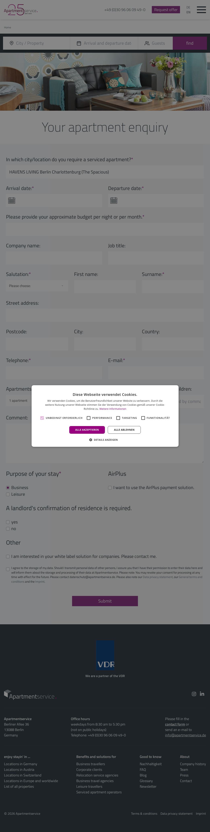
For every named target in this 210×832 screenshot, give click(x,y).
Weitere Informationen (112, 409)
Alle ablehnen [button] (124, 429)
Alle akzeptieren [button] (87, 429)
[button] (105, 440)
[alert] (105, 416)
